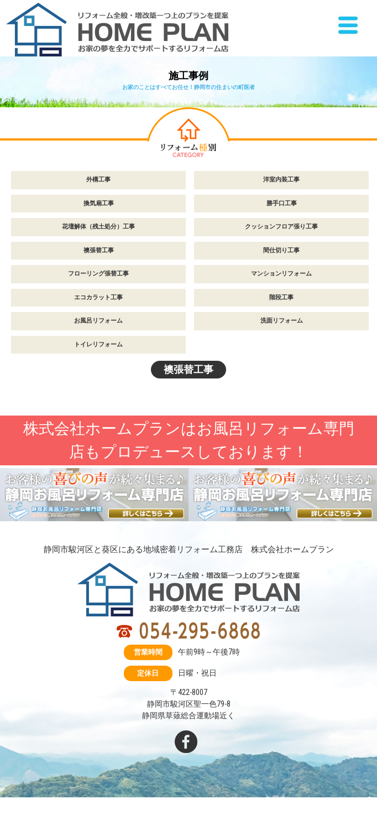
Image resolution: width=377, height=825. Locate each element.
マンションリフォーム (281, 273)
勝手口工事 (281, 203)
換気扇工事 (98, 203)
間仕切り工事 (281, 250)
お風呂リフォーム (98, 320)
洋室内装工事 (281, 179)
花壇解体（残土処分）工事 (98, 226)
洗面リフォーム (281, 320)
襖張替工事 (98, 250)
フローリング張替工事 (98, 273)
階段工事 (281, 297)
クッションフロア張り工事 (281, 226)
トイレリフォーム (98, 344)
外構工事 (98, 179)
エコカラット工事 (98, 297)
